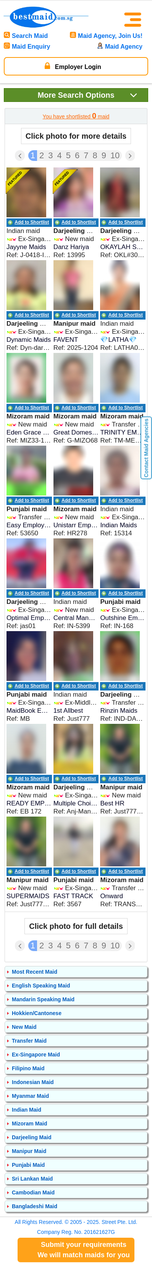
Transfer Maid (29, 1041)
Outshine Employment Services (123, 618)
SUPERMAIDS (27, 896)
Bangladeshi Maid (34, 1206)
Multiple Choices (76, 803)
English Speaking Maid (41, 986)
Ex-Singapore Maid (36, 1054)
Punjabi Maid (28, 1165)
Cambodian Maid (33, 1192)
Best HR (112, 803)
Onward (111, 896)
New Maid (24, 1027)
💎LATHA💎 (118, 339)
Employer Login (73, 66)
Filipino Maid (28, 1068)
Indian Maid (26, 1110)
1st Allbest (68, 710)
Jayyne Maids (26, 247)
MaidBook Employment (29, 710)
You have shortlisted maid (76, 116)
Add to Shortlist (32, 222)
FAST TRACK (73, 896)
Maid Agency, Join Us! (106, 36)
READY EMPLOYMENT (29, 803)
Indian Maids (118, 525)
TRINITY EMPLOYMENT (123, 432)
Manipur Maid (29, 1151)
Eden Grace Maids (29, 432)
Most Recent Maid (34, 972)
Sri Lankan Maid (32, 1179)
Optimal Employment (29, 618)
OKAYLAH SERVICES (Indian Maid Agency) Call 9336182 (123, 247)
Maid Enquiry (27, 46)
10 (115, 155)
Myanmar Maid (30, 1096)
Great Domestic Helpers (76, 432)
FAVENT (65, 339)
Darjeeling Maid (31, 1137)
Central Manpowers (76, 618)
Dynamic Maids (28, 339)
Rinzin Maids (118, 710)
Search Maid (26, 36)
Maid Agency (119, 46)
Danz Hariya (71, 247)
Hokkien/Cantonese (36, 1013)
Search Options (87, 95)
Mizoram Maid (29, 1123)
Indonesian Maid (33, 1082)
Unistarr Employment (76, 525)
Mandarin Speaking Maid (43, 999)
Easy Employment (29, 525)
